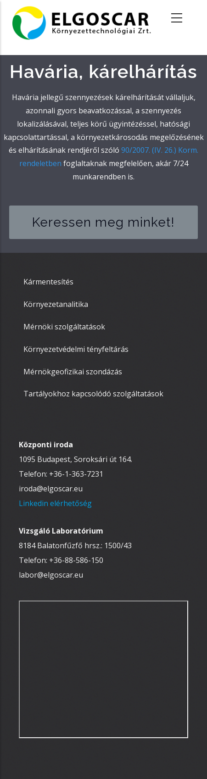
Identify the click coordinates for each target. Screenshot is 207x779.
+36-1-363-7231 (76, 474)
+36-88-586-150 (76, 560)
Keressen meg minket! (103, 222)
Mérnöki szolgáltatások (64, 327)
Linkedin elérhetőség (55, 503)
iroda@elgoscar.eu (51, 489)
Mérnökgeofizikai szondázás (72, 372)
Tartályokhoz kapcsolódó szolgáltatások (93, 394)
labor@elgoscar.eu (51, 575)
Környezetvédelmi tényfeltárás (76, 349)
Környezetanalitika (55, 304)
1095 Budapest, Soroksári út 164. (75, 459)
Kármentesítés (48, 282)
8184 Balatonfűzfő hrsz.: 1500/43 (75, 545)
